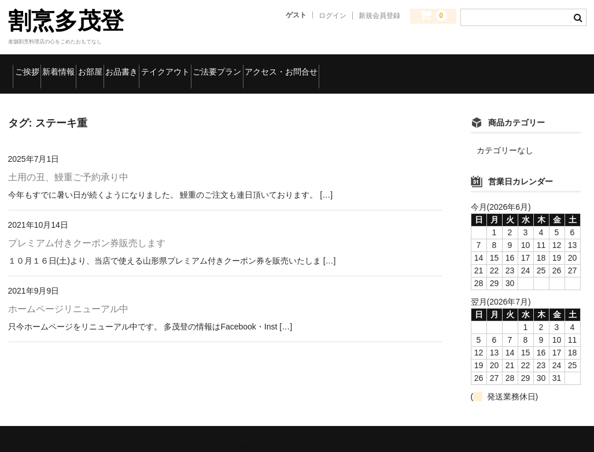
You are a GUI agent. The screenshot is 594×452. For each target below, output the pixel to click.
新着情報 (92, 66)
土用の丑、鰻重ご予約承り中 (68, 163)
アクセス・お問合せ (458, 66)
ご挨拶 (34, 66)
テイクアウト (280, 66)
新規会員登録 (379, 16)
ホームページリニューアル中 (68, 294)
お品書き (207, 66)
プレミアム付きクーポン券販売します (86, 228)
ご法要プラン (362, 66)
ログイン (332, 16)
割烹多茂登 (66, 21)
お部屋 (149, 66)
